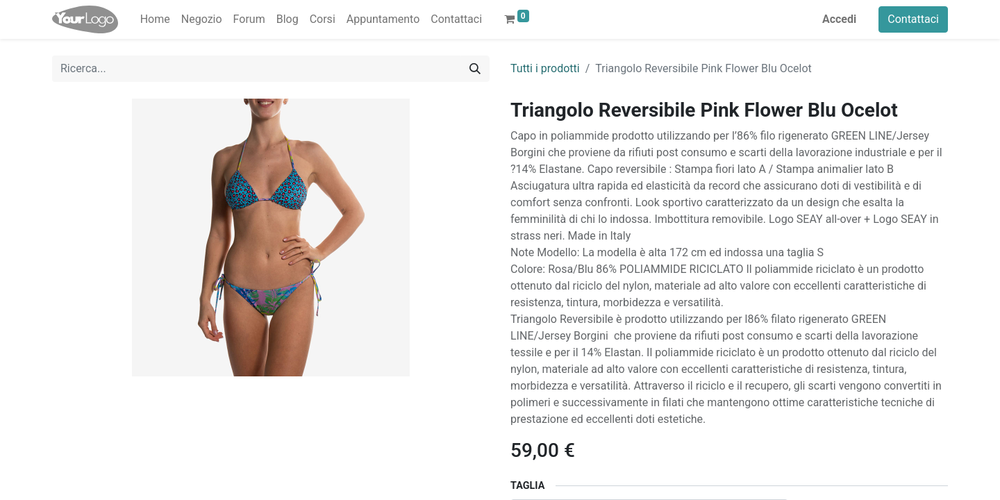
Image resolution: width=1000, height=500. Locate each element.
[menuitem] (155, 19)
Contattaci (913, 19)
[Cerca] (475, 69)
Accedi (839, 19)
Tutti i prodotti (545, 68)
